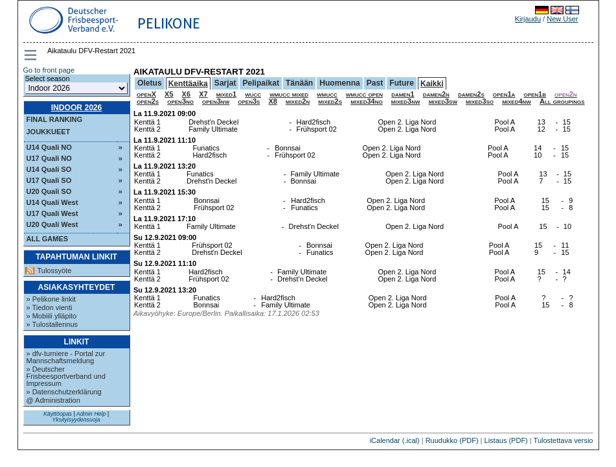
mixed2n (298, 101)
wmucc (327, 94)
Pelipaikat (260, 83)
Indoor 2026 (76, 108)
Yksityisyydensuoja (76, 419)
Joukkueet (49, 132)
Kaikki (432, 83)
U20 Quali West (52, 224)
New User (562, 19)
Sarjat (225, 83)
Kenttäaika (188, 83)
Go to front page (49, 70)
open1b (534, 94)
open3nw (215, 101)
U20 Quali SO (49, 191)
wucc (253, 94)
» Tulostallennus (52, 324)
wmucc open (364, 94)
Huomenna (339, 83)
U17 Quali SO (49, 180)
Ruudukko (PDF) (452, 440)
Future (401, 83)
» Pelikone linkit (51, 299)
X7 (203, 94)
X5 (169, 94)
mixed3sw (443, 101)
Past (375, 83)
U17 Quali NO (49, 158)
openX (146, 94)
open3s (249, 101)
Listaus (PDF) (506, 440)
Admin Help (91, 414)
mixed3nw (405, 101)
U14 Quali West (52, 202)
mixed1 (226, 94)
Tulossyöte (55, 270)
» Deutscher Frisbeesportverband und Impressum (66, 376)
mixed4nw (516, 101)
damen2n (436, 94)
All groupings (562, 101)
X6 (186, 94)
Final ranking (55, 119)
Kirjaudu (528, 19)
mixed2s (330, 101)
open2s (148, 101)
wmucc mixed (288, 94)
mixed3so (480, 101)
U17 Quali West (52, 213)
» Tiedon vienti (50, 307)
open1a (504, 94)
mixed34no (366, 101)
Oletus (149, 83)
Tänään (299, 83)
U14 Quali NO (49, 147)
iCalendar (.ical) (395, 440)
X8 (272, 101)
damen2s (471, 94)
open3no (180, 101)
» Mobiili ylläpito (52, 316)
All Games (48, 239)
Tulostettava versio (563, 440)
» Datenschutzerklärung (64, 392)
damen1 (402, 94)
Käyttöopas (57, 414)
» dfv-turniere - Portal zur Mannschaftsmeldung (66, 357)
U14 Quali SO (49, 169)
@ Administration (53, 400)
